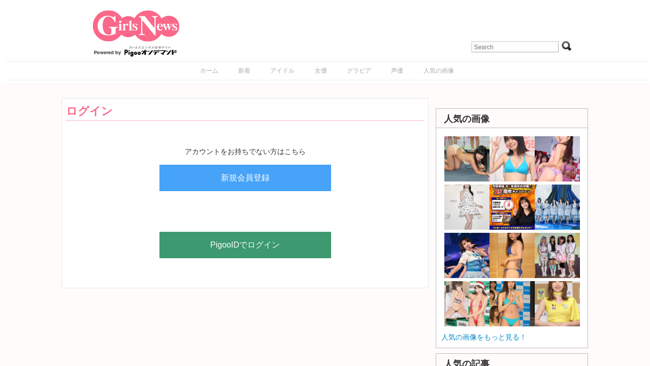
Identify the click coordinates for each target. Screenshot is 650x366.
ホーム (209, 70)
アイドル (282, 70)
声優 (397, 70)
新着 (244, 70)
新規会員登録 (245, 177)
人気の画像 (439, 70)
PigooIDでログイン (245, 244)
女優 (321, 70)
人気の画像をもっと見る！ (484, 337)
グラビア (359, 70)
